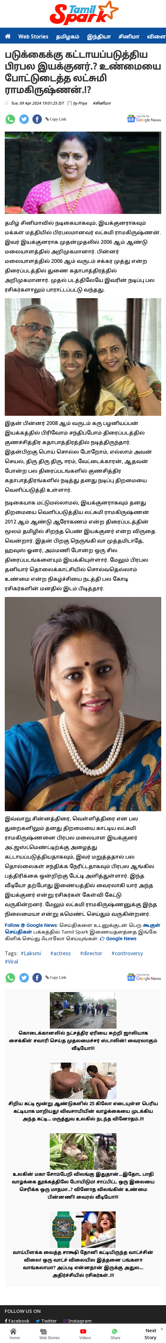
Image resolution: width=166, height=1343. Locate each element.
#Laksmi (31, 953)
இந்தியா (99, 37)
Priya (82, 103)
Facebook (17, 1321)
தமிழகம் (67, 37)
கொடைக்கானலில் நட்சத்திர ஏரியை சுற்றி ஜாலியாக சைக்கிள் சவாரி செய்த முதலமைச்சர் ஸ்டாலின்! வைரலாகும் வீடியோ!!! (83, 1041)
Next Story (150, 1333)
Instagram (77, 1321)
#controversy (126, 953)
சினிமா (128, 37)
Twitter (46, 1321)
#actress (60, 953)
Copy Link (57, 119)
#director (90, 953)
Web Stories (33, 37)
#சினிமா (102, 103)
